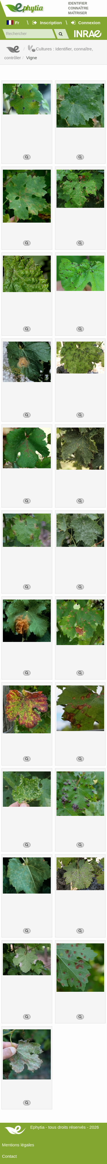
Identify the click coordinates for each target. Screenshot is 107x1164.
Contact (9, 1156)
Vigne (31, 57)
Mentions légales (18, 1144)
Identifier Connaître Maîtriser (78, 8)
